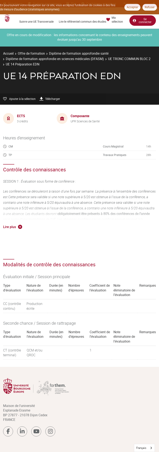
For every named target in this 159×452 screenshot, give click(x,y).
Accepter (132, 7)
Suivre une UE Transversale (36, 21)
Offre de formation (31, 53)
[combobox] (144, 448)
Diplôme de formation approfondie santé (78, 53)
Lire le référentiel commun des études (82, 21)
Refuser (150, 7)
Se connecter (142, 20)
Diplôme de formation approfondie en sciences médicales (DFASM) (55, 58)
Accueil (8, 53)
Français (141, 448)
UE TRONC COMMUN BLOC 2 (129, 58)
